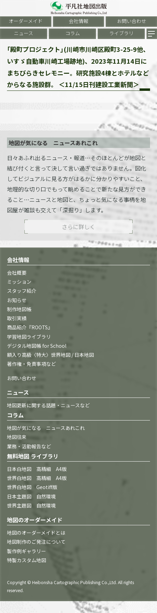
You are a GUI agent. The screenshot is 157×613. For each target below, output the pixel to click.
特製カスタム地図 (26, 560)
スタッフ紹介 (21, 290)
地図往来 (17, 436)
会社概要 (17, 272)
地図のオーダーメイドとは (36, 532)
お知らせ (17, 300)
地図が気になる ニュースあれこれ (46, 427)
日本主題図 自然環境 (31, 496)
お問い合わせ (131, 20)
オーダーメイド (26, 20)
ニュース (23, 33)
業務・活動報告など (29, 446)
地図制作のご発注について (36, 541)
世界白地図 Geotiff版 (32, 487)
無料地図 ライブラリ (33, 456)
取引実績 (17, 318)
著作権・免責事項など (31, 363)
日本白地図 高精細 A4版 (37, 468)
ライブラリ (121, 33)
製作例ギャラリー (26, 551)
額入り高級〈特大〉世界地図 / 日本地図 (50, 354)
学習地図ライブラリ (29, 336)
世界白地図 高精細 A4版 (37, 477)
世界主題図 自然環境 (31, 505)
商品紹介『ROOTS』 (30, 327)
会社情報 (78, 20)
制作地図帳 (19, 309)
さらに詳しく (78, 226)
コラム (72, 33)
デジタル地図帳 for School (36, 345)
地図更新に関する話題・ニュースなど (48, 405)
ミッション (19, 281)
